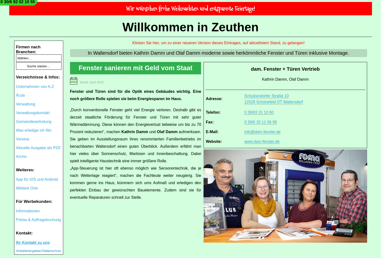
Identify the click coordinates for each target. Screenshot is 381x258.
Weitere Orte (27, 188)
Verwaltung (25, 104)
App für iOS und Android (37, 179)
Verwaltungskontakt (33, 113)
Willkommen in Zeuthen (190, 27)
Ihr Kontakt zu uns (33, 243)
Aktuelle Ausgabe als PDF (38, 148)
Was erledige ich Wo (34, 130)
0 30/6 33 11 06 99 (260, 122)
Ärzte (20, 95)
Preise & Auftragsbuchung (38, 220)
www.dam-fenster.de (262, 141)
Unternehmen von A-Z (35, 87)
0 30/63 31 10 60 (259, 112)
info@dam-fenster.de (262, 132)
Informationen (28, 211)
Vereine (22, 139)
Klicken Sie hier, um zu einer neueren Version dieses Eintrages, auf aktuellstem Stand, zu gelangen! (218, 43)
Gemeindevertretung (34, 122)
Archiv (21, 157)
